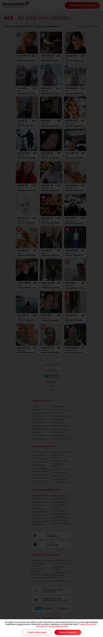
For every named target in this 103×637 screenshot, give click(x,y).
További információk (87, 624)
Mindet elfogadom (67, 632)
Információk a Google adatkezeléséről (52, 626)
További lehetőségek (37, 632)
